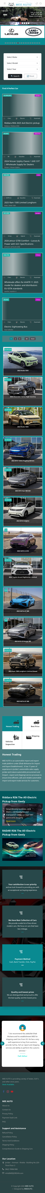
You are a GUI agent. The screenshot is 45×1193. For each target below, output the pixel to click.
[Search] (40, 3)
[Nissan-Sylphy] (15, 167)
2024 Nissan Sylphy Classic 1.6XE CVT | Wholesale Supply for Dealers (22, 163)
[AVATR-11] (13, 291)
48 (27, 339)
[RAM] (6, 205)
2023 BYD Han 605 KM (22, 491)
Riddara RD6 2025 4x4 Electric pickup (22, 123)
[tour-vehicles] (8, 330)
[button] (36, 3)
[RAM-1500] (12, 205)
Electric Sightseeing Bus (15, 326)
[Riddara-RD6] (15, 126)
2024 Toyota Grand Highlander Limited (23, 577)
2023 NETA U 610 (23, 551)
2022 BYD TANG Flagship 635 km (22, 461)
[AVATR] (7, 291)
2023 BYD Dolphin (23, 521)
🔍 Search (15, 76)
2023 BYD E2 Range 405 (23, 641)
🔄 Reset (30, 76)
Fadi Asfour (22, 1056)
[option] (22, 1041)
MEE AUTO (29, 1186)
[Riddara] (7, 126)
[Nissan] (7, 167)
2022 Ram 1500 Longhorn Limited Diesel (23, 671)
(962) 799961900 (11, 1169)
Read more (11, 821)
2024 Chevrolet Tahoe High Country (23, 397)
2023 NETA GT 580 (23, 611)
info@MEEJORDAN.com (14, 1173)
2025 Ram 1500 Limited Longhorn (20, 202)
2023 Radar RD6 (22, 427)
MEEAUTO (28, 1189)
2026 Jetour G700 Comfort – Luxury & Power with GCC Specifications (22, 242)
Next (32, 339)
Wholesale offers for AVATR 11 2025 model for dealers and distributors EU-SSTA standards (21, 285)
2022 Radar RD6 (22, 371)
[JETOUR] (7, 247)
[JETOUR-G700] (15, 247)
